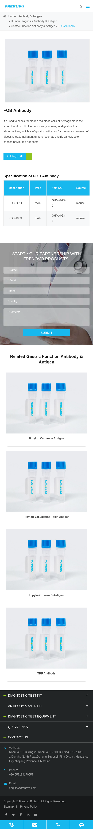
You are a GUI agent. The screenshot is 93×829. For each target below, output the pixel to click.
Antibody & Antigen (30, 16)
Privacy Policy (28, 806)
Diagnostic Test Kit (49, 695)
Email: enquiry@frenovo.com (19, 785)
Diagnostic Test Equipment (49, 716)
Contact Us (18, 737)
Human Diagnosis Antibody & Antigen (34, 21)
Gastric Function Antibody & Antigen (33, 26)
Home (12, 16)
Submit (46, 333)
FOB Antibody (66, 26)
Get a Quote (19, 156)
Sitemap (8, 806)
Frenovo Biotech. (29, 801)
